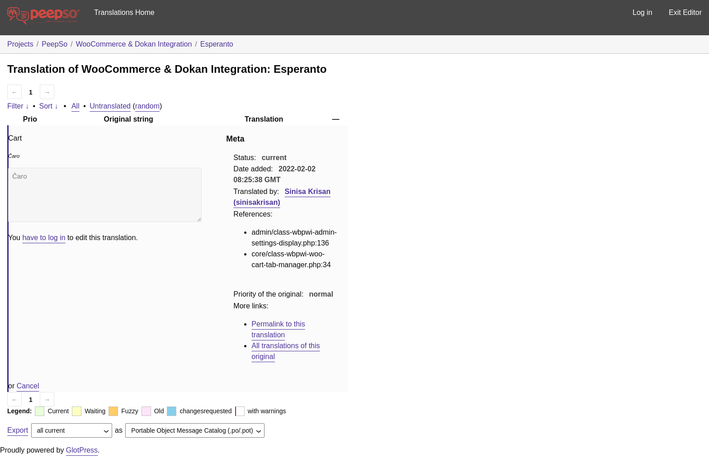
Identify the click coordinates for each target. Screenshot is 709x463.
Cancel (28, 386)
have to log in (43, 237)
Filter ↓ (18, 106)
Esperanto (216, 44)
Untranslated (110, 106)
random (147, 106)
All (75, 106)
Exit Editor (685, 12)
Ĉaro (105, 195)
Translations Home (124, 12)
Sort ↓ (48, 106)
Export (17, 430)
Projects (20, 44)
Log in (642, 12)
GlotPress (82, 450)
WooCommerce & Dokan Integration (134, 44)
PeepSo (54, 44)
